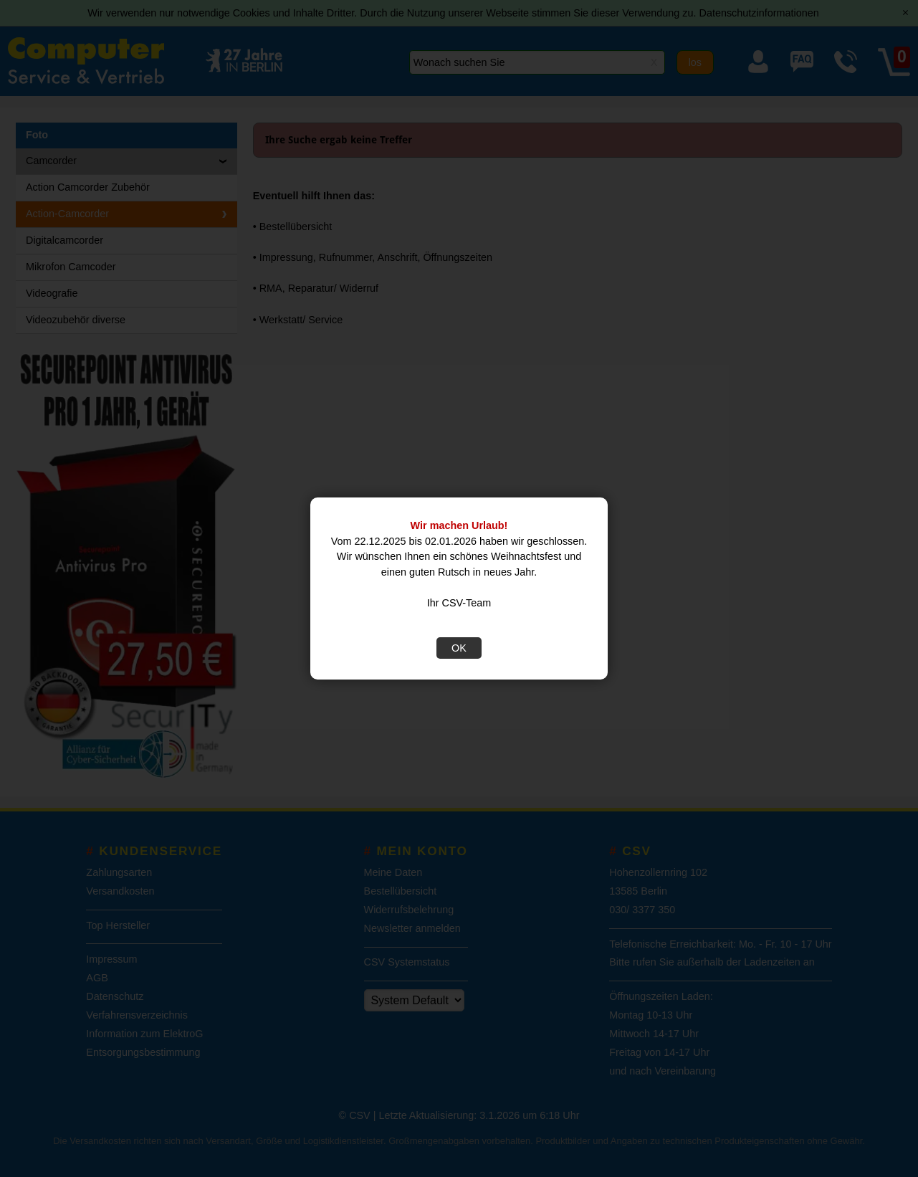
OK (459, 648)
